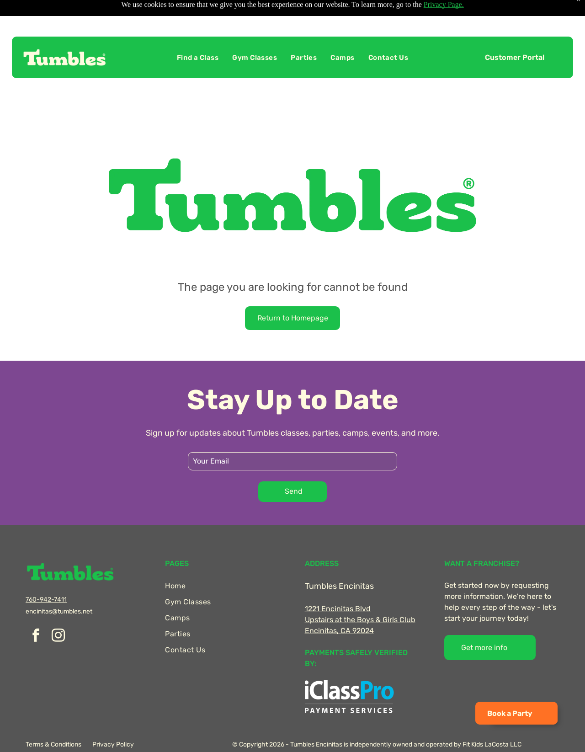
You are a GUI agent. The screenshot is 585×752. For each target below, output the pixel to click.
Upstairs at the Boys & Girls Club (360, 596)
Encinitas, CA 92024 (339, 607)
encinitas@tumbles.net (59, 588)
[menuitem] (197, 34)
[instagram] (58, 614)
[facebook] (36, 614)
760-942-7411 (46, 577)
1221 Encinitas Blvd (338, 585)
